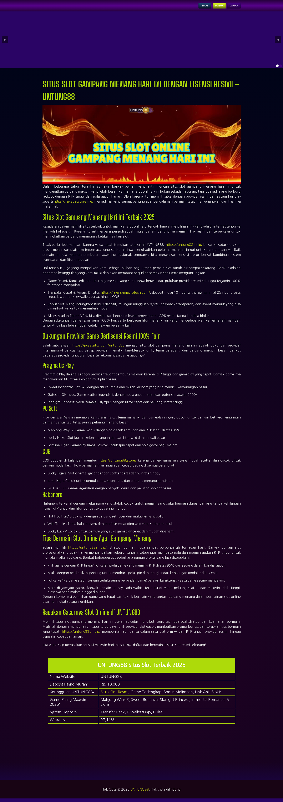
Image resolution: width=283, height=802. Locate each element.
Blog (190, 7)
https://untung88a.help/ (87, 551)
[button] (5, 43)
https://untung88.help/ (184, 248)
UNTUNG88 (139, 793)
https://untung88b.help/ (81, 635)
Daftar (230, 7)
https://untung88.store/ (117, 463)
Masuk (210, 7)
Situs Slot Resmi (114, 695)
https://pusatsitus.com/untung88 (98, 348)
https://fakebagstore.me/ (74, 205)
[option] (277, 69)
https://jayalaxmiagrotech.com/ (125, 296)
